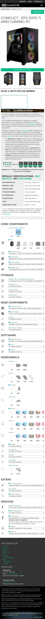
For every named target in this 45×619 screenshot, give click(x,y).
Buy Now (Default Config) (22, 69)
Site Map (5, 563)
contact (9, 136)
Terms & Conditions (9, 557)
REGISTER (22, 1)
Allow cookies (38, 617)
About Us (5, 546)
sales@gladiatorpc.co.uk (13, 574)
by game (31, 124)
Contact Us (6, 548)
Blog (4, 559)
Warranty (5, 556)
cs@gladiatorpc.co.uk (9, 582)
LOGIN (30, 1)
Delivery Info (6, 552)
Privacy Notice (7, 561)
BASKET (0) (38, 1)
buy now (7, 214)
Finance (5, 550)
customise (25, 178)
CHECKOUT (38, 12)
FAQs (4, 554)
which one (25, 130)
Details (16, 615)
